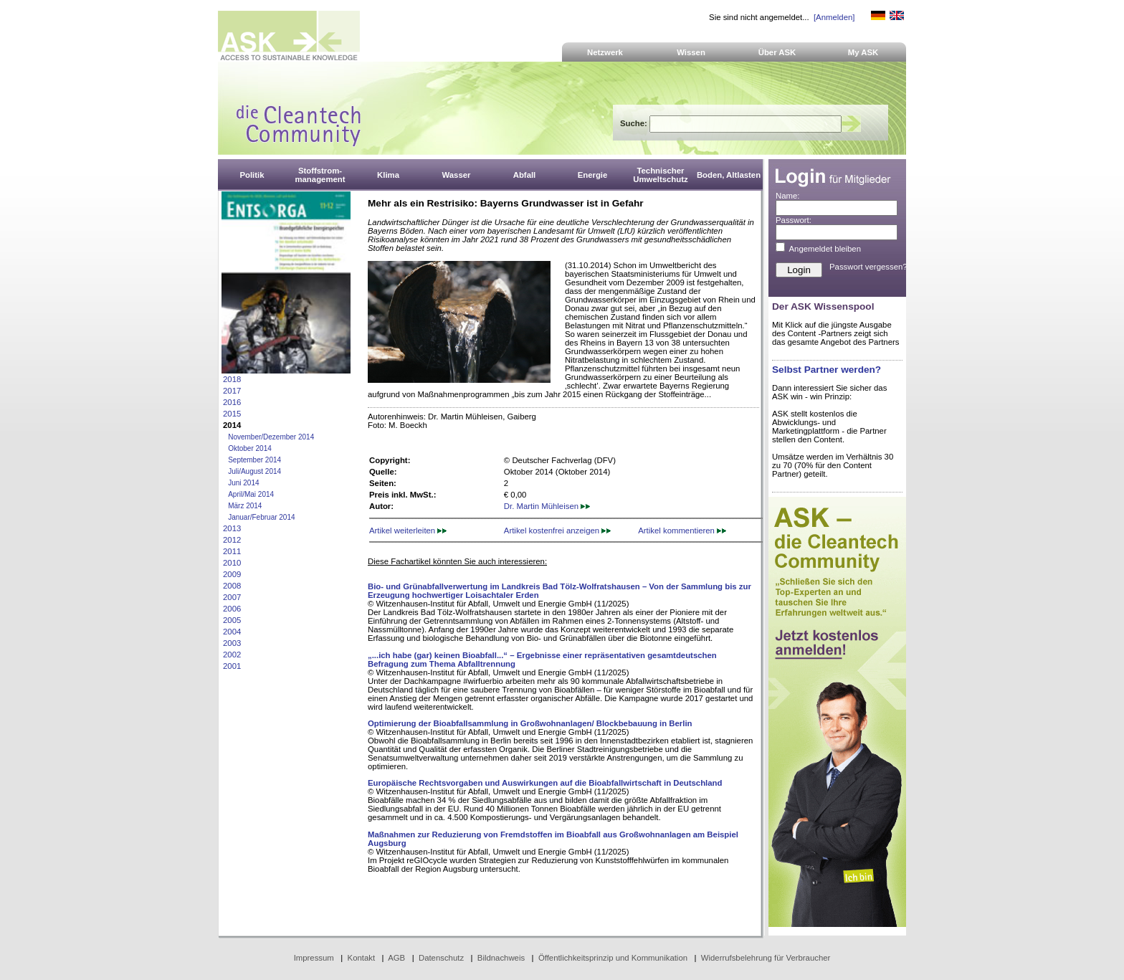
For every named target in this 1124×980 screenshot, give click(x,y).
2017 (232, 390)
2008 (232, 585)
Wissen (691, 52)
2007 (232, 597)
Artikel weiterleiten (408, 530)
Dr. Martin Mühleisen (547, 506)
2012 (232, 540)
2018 (232, 379)
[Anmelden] (834, 17)
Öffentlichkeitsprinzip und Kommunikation (612, 957)
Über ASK (777, 52)
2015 (232, 413)
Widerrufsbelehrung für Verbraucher (766, 957)
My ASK (863, 52)
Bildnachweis (501, 957)
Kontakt (362, 957)
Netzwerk (605, 52)
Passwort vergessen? (868, 266)
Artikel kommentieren (682, 530)
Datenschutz (441, 957)
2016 (232, 402)
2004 (232, 631)
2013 (232, 528)
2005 (232, 620)
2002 (232, 654)
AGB (396, 957)
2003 (232, 643)
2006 (232, 608)
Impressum (314, 957)
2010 (232, 562)
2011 (232, 551)
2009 (232, 574)
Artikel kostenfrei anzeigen (557, 530)
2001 (232, 666)
